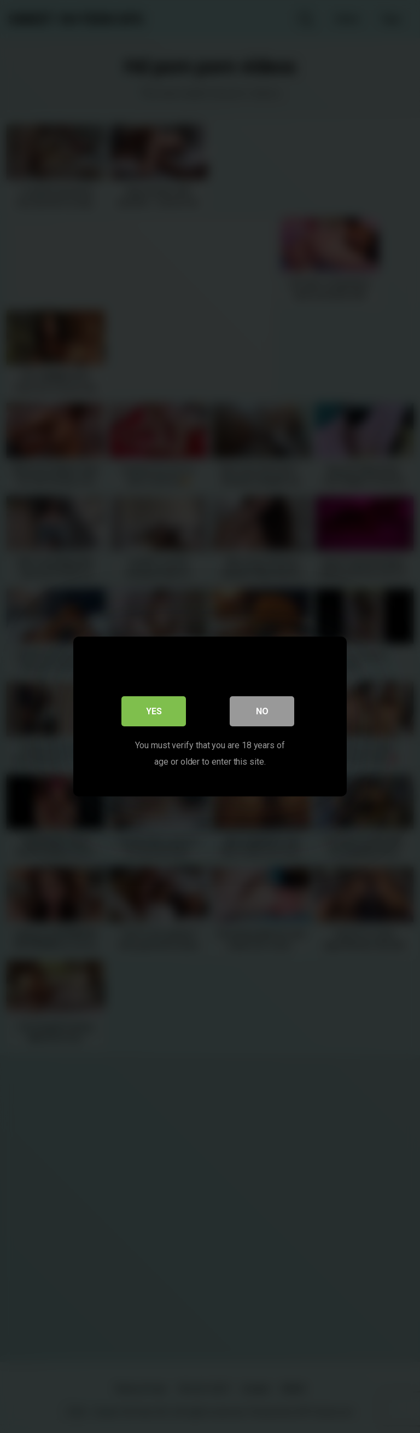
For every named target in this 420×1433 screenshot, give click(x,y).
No (262, 711)
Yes (154, 711)
